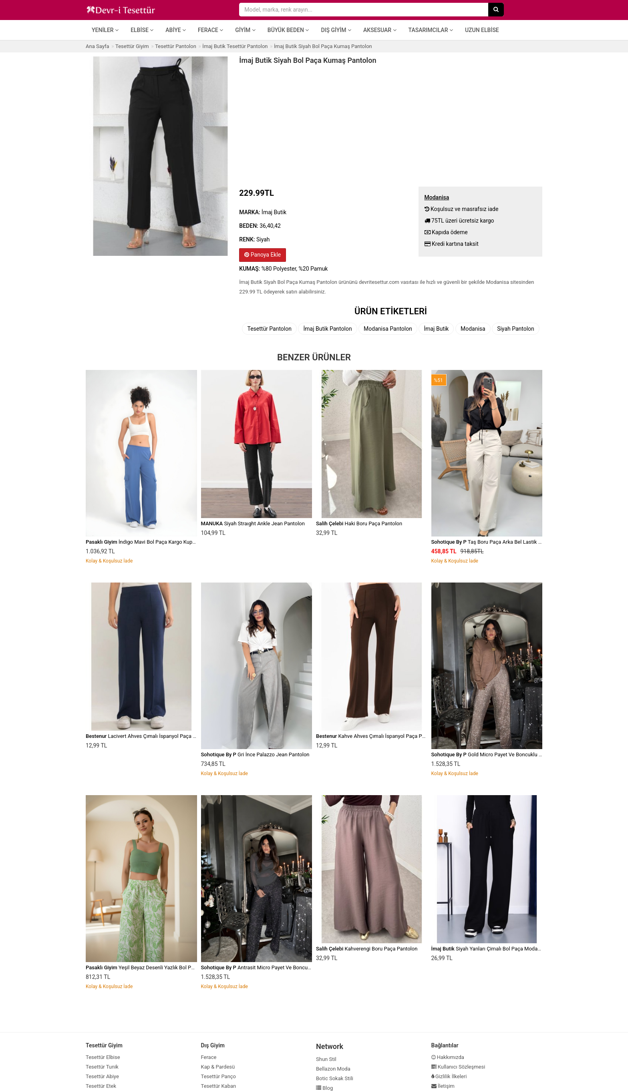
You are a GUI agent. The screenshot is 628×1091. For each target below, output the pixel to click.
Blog (324, 1088)
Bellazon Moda (333, 1069)
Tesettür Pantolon (269, 328)
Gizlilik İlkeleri (449, 1076)
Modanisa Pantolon (388, 328)
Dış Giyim (336, 30)
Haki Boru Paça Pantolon (359, 523)
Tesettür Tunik (102, 1067)
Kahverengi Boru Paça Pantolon (366, 949)
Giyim (245, 30)
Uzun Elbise (482, 30)
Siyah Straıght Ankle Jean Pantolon (253, 523)
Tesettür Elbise (103, 1057)
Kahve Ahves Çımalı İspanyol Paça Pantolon (377, 736)
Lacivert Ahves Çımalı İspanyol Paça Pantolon (149, 736)
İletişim (443, 1086)
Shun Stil (326, 1059)
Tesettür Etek (101, 1086)
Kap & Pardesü (218, 1067)
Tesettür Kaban (218, 1086)
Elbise (142, 30)
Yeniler (105, 30)
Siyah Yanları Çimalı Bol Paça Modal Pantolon (496, 949)
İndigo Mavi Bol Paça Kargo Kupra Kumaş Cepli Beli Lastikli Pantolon (181, 542)
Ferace (210, 30)
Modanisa (473, 328)
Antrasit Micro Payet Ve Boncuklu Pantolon (268, 967)
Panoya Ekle (262, 254)
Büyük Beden (288, 30)
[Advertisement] (390, 124)
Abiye (175, 30)
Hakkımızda (447, 1057)
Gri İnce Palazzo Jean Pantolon (255, 754)
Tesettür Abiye (102, 1076)
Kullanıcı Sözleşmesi (458, 1067)
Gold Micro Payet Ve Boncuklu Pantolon (495, 754)
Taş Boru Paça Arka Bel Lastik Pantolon (495, 542)
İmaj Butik (436, 328)
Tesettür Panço (218, 1076)
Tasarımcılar (431, 30)
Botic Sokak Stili (334, 1078)
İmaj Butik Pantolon (327, 328)
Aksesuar (380, 30)
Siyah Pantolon (515, 328)
